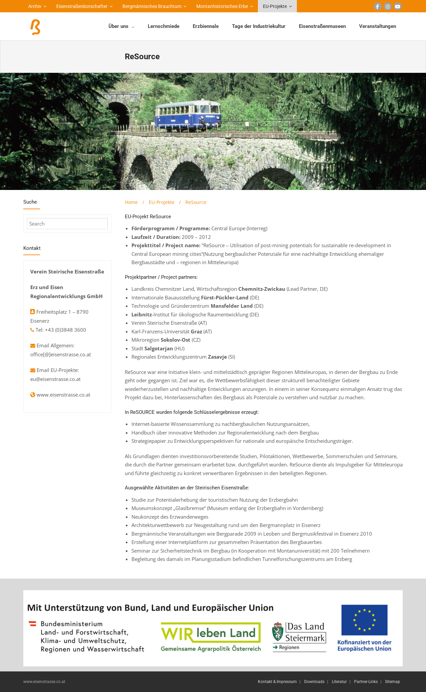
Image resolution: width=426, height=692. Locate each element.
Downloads (314, 681)
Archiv (34, 6)
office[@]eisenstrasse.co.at (60, 354)
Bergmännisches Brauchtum (151, 6)
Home (131, 202)
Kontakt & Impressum (277, 681)
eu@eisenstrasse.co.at (55, 379)
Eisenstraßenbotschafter (81, 6)
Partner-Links (366, 681)
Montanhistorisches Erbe (222, 6)
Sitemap (392, 681)
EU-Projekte (275, 6)
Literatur (339, 681)
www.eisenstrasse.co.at (63, 394)
